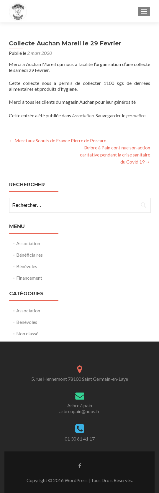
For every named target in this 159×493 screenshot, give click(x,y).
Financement (29, 278)
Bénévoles (26, 266)
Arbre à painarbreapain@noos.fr (79, 408)
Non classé (27, 333)
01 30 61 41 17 (80, 438)
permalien (135, 115)
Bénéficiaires (29, 255)
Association (83, 115)
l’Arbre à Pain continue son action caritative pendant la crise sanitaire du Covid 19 (115, 154)
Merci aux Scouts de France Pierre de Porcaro (57, 140)
